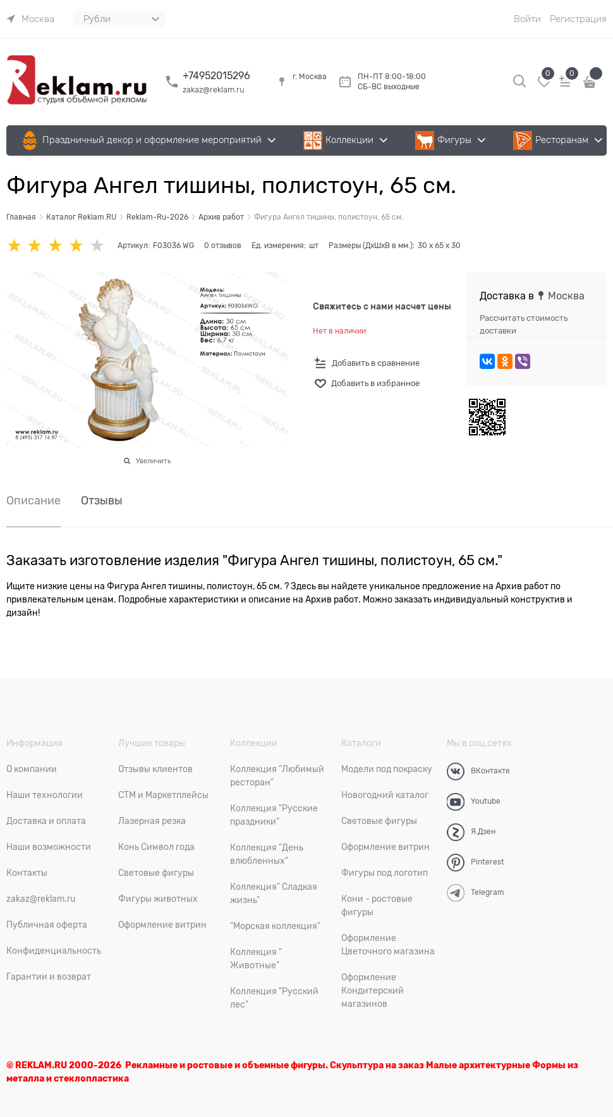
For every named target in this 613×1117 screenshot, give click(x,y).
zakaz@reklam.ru (214, 89)
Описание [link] (33, 501)
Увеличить (153, 461)
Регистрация (578, 19)
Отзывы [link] (102, 501)
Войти (527, 19)
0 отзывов (222, 245)
